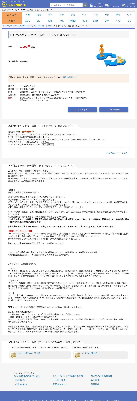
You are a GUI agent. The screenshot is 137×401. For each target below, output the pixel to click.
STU (95, 20)
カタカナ (12, 14)
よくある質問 (114, 6)
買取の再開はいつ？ (71, 77)
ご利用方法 (19, 380)
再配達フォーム (60, 384)
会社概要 (95, 380)
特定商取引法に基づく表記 (27, 376)
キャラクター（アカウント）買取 (39, 26)
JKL (62, 20)
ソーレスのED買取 (85, 355)
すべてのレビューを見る (116, 153)
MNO (73, 20)
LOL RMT (22, 26)
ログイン (100, 3)
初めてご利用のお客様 (101, 376)
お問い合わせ (114, 109)
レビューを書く (82, 109)
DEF (39, 20)
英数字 (11, 20)
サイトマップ (7, 26)
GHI (50, 20)
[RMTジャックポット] (14, 4)
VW (107, 20)
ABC (27, 20)
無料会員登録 (98, 6)
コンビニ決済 (59, 380)
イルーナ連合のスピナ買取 (25, 355)
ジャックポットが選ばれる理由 (68, 376)
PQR (84, 20)
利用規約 (95, 384)
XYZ (118, 20)
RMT (15, 26)
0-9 (129, 20)
